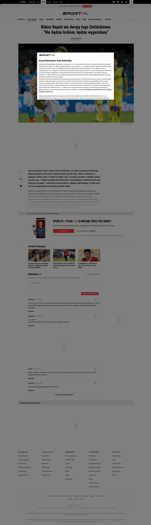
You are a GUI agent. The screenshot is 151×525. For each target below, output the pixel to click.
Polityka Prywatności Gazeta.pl (96, 89)
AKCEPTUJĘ (105, 96)
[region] (75, 75)
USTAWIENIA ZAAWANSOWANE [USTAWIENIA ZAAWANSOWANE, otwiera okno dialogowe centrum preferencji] (51, 96)
